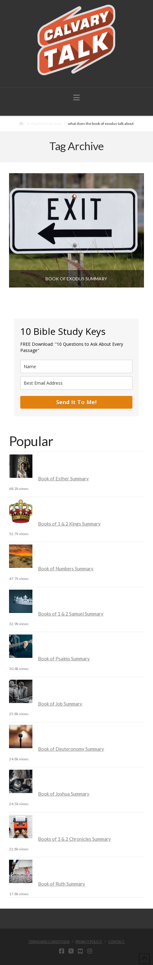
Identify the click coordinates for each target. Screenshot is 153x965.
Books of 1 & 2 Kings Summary (69, 523)
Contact (116, 941)
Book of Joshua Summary (63, 793)
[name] (76, 366)
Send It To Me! (76, 402)
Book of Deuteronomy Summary (71, 749)
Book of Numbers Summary (65, 568)
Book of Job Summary (60, 703)
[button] (76, 97)
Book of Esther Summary (63, 478)
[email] (76, 383)
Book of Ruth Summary (61, 884)
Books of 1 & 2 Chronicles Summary (74, 839)
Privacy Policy (88, 941)
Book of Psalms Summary (64, 658)
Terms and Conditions (48, 941)
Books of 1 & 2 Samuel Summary (70, 613)
